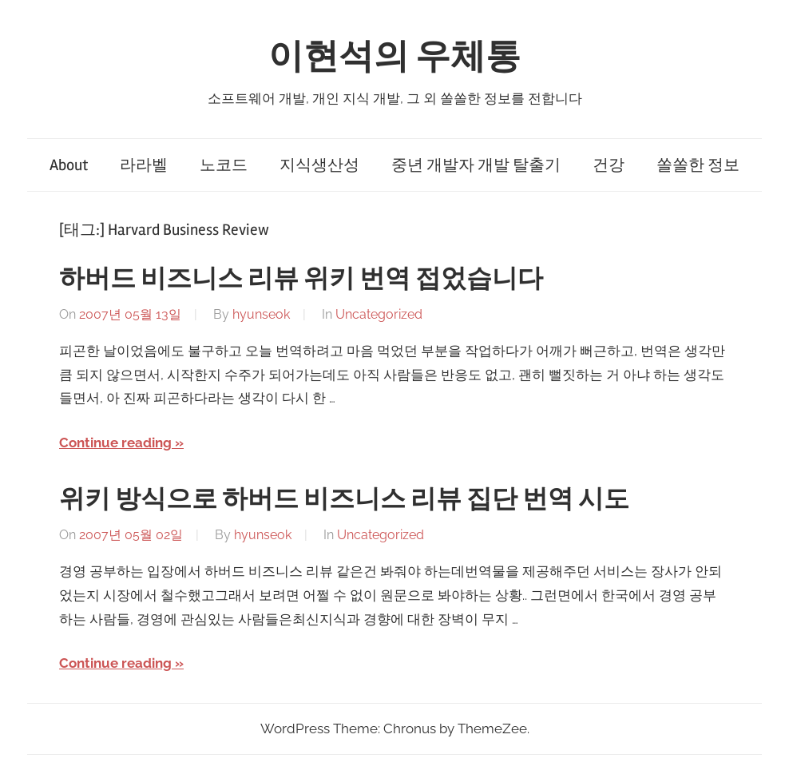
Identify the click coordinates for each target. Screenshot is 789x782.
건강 (608, 165)
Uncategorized (378, 314)
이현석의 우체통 (394, 56)
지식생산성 (319, 165)
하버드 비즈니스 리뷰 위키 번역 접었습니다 (301, 278)
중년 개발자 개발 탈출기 (476, 165)
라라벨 (144, 165)
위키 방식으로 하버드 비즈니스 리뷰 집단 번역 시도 (344, 498)
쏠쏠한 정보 (697, 165)
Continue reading (115, 443)
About (69, 165)
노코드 (224, 165)
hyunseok (261, 314)
